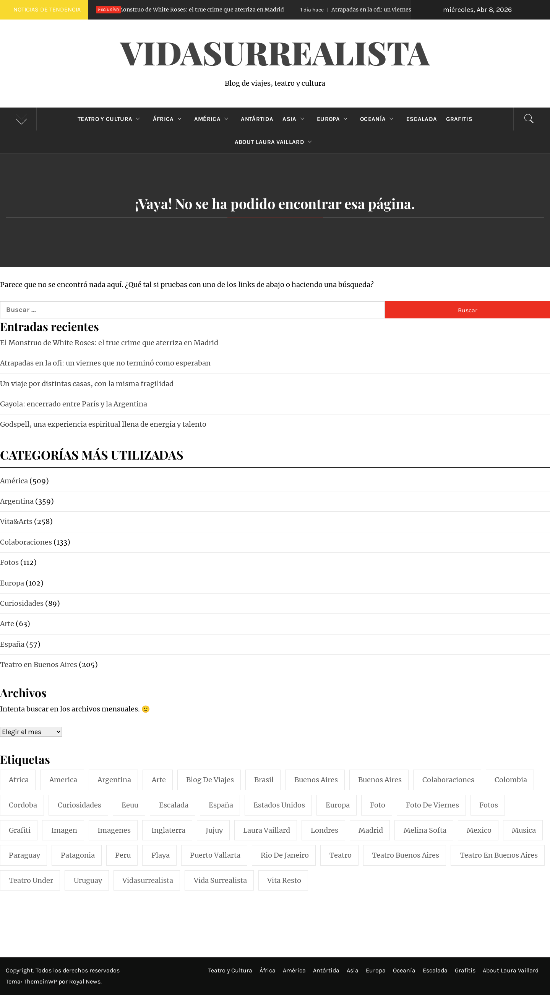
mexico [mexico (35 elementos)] (479, 830)
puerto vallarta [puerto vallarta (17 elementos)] (215, 855)
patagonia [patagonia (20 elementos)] (78, 855)
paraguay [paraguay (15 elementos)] (24, 855)
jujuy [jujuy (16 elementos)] (214, 830)
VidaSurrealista (275, 52)
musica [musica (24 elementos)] (524, 830)
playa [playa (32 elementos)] (160, 855)
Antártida (257, 119)
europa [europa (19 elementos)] (338, 805)
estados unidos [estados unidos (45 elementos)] (279, 805)
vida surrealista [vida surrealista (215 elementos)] (220, 880)
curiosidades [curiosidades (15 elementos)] (79, 805)
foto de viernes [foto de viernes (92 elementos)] (432, 805)
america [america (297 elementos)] (63, 779)
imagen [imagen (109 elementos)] (64, 830)
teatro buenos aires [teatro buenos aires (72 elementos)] (405, 855)
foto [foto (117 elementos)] (377, 805)
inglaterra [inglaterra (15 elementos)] (168, 830)
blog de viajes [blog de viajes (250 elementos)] (210, 779)
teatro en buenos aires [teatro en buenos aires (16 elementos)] (499, 855)
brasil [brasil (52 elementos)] (264, 779)
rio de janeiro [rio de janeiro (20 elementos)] (285, 855)
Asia (295, 119)
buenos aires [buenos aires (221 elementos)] (316, 779)
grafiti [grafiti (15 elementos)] (20, 830)
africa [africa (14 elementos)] (19, 779)
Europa (334, 119)
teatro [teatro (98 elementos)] (340, 855)
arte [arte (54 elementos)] (159, 779)
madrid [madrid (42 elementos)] (371, 830)
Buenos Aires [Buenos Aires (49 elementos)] (380, 779)
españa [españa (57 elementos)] (221, 805)
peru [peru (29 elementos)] (123, 855)
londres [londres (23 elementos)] (324, 830)
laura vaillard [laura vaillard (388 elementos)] (266, 830)
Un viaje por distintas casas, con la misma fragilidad (87, 383)
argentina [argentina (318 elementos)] (114, 779)
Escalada (421, 119)
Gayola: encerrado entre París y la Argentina (73, 404)
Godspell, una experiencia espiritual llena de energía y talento (103, 424)
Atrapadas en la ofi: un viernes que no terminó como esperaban (406, 9)
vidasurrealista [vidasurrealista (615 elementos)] (147, 880)
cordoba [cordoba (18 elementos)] (23, 805)
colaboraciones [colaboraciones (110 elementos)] (448, 779)
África (169, 119)
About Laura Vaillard (275, 142)
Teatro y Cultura (110, 119)
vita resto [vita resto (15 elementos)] (284, 880)
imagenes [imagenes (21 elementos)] (114, 830)
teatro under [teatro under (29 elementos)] (31, 880)
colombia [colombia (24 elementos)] (511, 779)
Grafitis (459, 119)
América (213, 119)
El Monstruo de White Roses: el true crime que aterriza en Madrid (184, 9)
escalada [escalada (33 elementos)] (173, 805)
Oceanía (378, 119)
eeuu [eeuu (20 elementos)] (130, 805)
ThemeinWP (41, 981)
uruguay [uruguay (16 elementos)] (88, 880)
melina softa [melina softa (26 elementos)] (425, 830)
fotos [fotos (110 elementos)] (488, 805)
